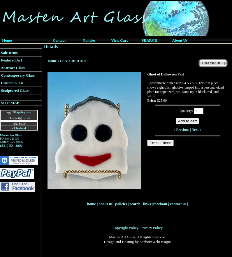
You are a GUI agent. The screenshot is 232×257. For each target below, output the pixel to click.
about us (106, 204)
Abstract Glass (13, 68)
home (91, 204)
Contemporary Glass (18, 75)
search (135, 204)
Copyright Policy (125, 228)
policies (121, 204)
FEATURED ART (73, 61)
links (147, 204)
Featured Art (11, 60)
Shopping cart (22, 112)
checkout (160, 204)
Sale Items (9, 52)
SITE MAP (10, 103)
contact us (178, 204)
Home (52, 61)
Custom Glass (12, 83)
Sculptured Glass (15, 90)
